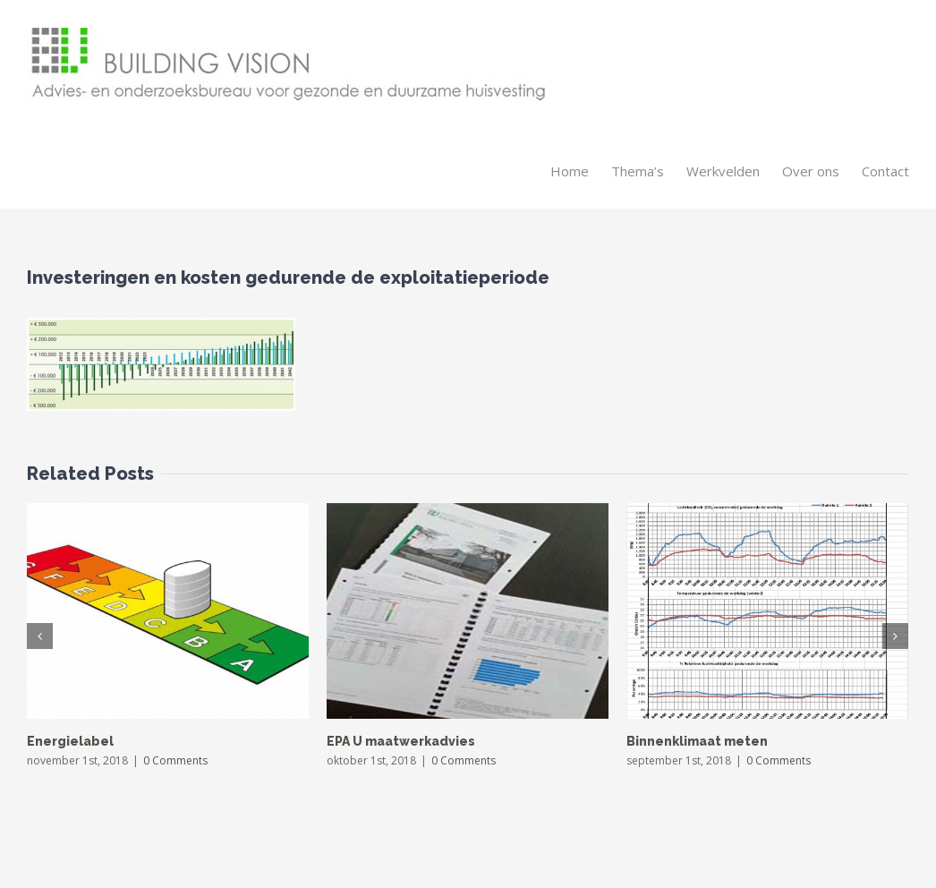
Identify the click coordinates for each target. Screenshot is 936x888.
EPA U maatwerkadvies (401, 740)
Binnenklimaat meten (697, 740)
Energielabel (70, 740)
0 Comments (175, 759)
